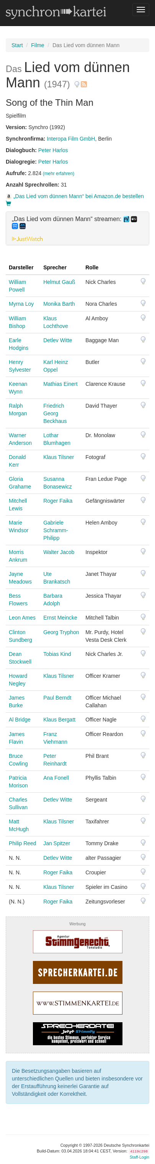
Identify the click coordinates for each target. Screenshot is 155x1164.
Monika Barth (59, 304)
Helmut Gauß (59, 282)
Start (17, 45)
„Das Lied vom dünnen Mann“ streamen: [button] (74, 223)
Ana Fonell (56, 778)
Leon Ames (22, 618)
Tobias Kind (57, 654)
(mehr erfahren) (59, 173)
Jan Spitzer (56, 843)
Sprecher (55, 267)
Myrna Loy (21, 304)
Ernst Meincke (60, 618)
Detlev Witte (57, 340)
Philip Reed (22, 843)
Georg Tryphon (61, 632)
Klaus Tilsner (58, 457)
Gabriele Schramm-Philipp (55, 530)
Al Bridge (20, 719)
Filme (37, 45)
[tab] (77, 228)
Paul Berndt (57, 698)
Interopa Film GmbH (71, 139)
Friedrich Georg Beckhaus (55, 413)
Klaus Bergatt (59, 719)
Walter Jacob (58, 552)
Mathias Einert (60, 384)
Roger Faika (57, 501)
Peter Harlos (53, 150)
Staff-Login (139, 1157)
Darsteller (21, 267)
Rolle (91, 267)
